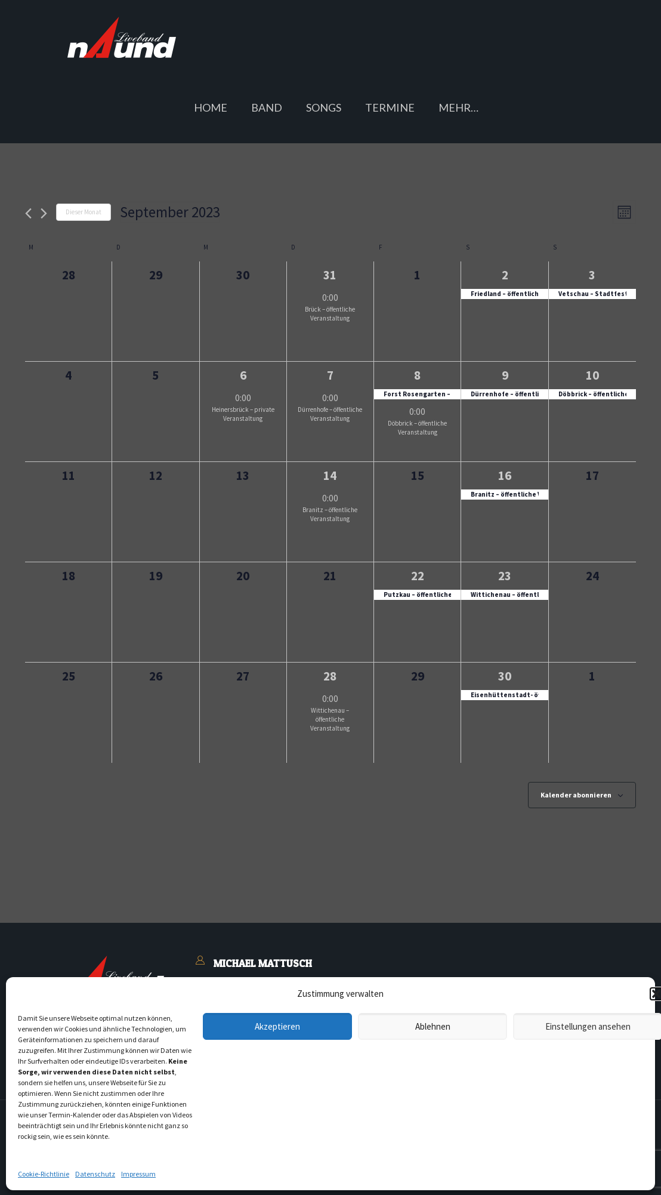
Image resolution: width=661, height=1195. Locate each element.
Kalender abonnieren (575, 794)
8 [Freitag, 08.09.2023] (417, 375)
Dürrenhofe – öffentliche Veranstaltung (330, 414)
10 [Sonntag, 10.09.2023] (592, 375)
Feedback (290, 1065)
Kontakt (231, 1035)
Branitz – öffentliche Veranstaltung (329, 514)
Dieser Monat (83, 212)
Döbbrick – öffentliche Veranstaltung (417, 427)
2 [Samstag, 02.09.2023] (505, 275)
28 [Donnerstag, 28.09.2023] (329, 676)
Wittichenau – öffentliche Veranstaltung (330, 719)
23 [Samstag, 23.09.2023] (504, 576)
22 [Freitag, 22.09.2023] (417, 576)
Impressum (199, 1175)
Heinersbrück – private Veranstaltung (243, 414)
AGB (157, 1175)
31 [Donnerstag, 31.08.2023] (329, 275)
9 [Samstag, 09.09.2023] (505, 375)
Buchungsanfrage (250, 1050)
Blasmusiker (239, 1065)
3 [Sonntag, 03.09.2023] (592, 275)
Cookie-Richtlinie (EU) (465, 1175)
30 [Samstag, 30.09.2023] (504, 676)
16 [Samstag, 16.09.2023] (504, 475)
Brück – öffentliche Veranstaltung (330, 313)
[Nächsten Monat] (44, 213)
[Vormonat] (28, 213)
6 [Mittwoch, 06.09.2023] (243, 375)
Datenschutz (258, 1175)
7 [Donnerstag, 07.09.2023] (330, 375)
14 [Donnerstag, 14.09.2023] (329, 475)
